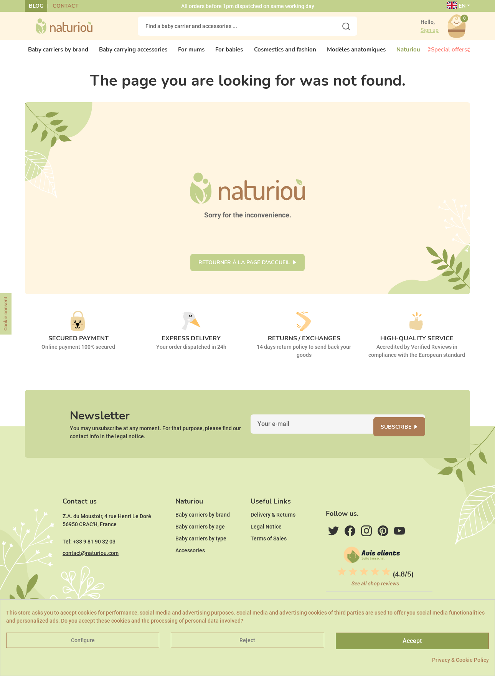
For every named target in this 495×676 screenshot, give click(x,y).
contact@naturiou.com (91, 573)
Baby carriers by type (200, 558)
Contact (66, 6)
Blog (36, 6)
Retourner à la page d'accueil (244, 269)
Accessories (190, 570)
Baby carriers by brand (202, 534)
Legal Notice (266, 546)
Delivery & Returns (273, 534)
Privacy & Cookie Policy (460, 660)
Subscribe (403, 437)
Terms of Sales (269, 558)
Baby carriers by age (200, 546)
